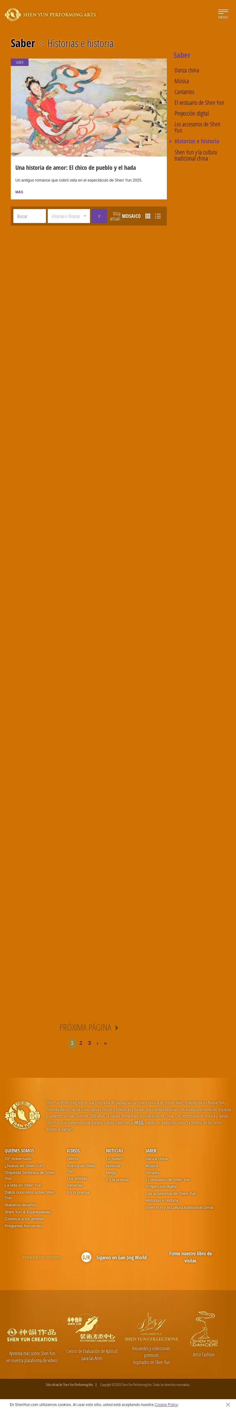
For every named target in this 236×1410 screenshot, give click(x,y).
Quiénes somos (19, 1151)
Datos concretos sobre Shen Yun (30, 1196)
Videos (73, 1151)
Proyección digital (192, 113)
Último (72, 1160)
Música (182, 81)
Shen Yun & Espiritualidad (28, 1213)
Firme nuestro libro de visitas (190, 1258)
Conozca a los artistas (24, 1220)
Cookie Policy (166, 1404)
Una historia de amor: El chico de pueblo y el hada (75, 168)
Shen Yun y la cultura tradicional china (196, 155)
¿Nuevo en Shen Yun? (25, 1167)
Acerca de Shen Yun (81, 1170)
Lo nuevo (114, 1160)
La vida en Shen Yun (23, 1186)
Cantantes (184, 92)
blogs (111, 1173)
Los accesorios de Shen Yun (197, 127)
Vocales (152, 1173)
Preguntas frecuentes (24, 1227)
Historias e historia (80, 43)
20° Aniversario (18, 1160)
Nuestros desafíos (21, 1206)
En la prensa (78, 1193)
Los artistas (77, 1179)
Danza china (187, 70)
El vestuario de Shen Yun (199, 103)
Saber (23, 43)
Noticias (114, 1151)
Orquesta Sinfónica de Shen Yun (30, 1176)
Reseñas (74, 1186)
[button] (69, 217)
